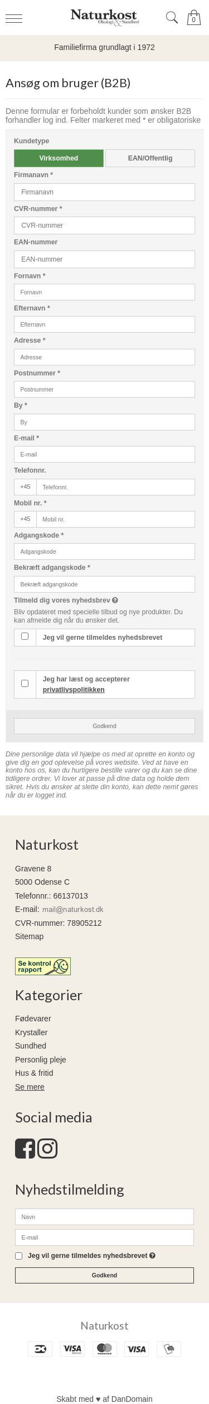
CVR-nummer (38, 209)
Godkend (104, 726)
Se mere (30, 1086)
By (20, 405)
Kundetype (31, 141)
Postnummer (37, 373)
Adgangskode (39, 535)
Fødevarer (33, 1018)
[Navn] (104, 1216)
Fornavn (30, 276)
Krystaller (31, 1032)
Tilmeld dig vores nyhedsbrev (88, 600)
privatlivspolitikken (74, 690)
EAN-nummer (35, 242)
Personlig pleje (40, 1059)
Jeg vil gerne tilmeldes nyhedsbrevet (102, 637)
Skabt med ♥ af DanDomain (104, 1399)
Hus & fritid (34, 1073)
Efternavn (32, 308)
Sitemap (29, 936)
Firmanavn (33, 175)
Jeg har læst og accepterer (86, 684)
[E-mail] (104, 1236)
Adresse (30, 340)
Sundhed (30, 1045)
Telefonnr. (30, 470)
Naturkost (104, 1325)
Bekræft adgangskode (52, 567)
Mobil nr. (30, 503)
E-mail (26, 438)
